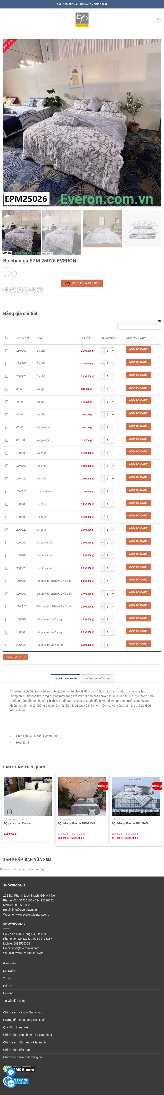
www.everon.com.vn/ (29, 952)
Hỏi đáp (8, 993)
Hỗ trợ (7, 985)
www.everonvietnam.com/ (32, 914)
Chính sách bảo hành (17, 1049)
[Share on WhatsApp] (6, 290)
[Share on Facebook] (13, 290)
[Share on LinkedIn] (40, 290)
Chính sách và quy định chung (23, 1012)
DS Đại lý (9, 970)
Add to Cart (138, 349)
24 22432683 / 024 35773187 (32, 938)
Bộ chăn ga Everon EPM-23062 (76, 823)
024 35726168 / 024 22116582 (33, 900)
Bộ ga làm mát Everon (17, 823)
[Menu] (5, 20)
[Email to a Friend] (26, 290)
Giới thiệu (9, 963)
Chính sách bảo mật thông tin (22, 1057)
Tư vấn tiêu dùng (14, 1000)
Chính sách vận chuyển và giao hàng (27, 1034)
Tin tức (7, 978)
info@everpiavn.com (25, 909)
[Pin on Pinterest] (33, 290)
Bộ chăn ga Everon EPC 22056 (130, 823)
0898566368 (22, 905)
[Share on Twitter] (20, 290)
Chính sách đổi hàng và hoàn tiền (25, 1042)
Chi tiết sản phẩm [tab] (65, 678)
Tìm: (139, 324)
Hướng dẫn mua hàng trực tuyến (24, 1019)
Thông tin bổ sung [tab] (97, 678)
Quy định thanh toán (16, 1027)
